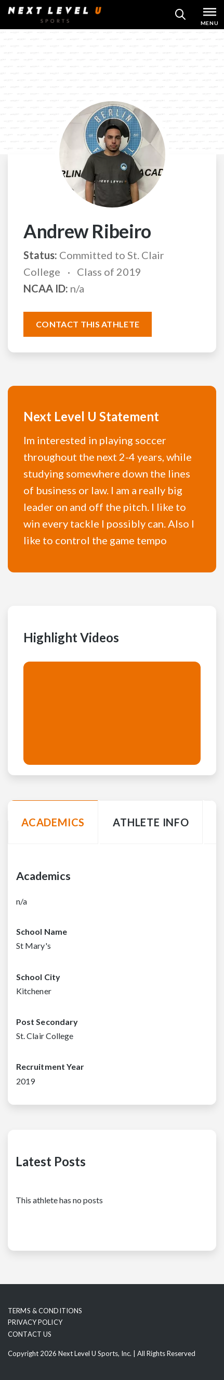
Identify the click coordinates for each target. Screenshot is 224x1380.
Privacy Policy (35, 1322)
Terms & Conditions (45, 1310)
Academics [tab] (53, 822)
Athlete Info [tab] (151, 822)
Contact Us (29, 1334)
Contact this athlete (87, 324)
